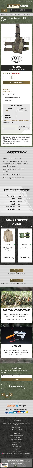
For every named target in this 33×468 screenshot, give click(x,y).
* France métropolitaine (16, 114)
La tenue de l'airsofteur (16, 439)
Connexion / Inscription (24, 1)
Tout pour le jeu (16, 442)
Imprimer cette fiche (23, 126)
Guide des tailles (16, 451)
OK (15, 465)
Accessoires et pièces (16, 441)
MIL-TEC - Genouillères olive (24, 248)
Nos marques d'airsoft (16, 448)
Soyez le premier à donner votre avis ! (14, 283)
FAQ (17, 450)
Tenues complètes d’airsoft (16, 435)
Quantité (6, 73)
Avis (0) (16, 270)
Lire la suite (7, 100)
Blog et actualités (16, 446)
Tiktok (6, 395)
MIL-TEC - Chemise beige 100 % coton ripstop (8, 249)
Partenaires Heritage (16, 310)
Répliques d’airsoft (16, 437)
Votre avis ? (6, 89)
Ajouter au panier (16, 82)
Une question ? (7, 91)
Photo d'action (6, 129)
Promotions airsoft (16, 444)
